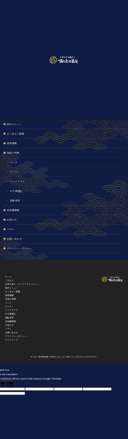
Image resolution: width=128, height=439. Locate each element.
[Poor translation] (9, 383)
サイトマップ (11, 339)
